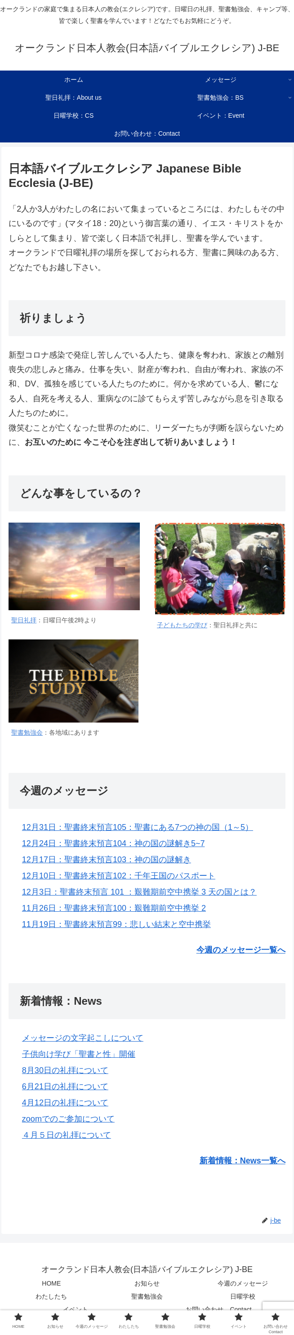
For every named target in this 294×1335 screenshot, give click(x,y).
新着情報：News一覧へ (242, 1160)
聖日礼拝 (23, 620)
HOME (51, 1283)
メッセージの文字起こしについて (82, 1037)
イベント (75, 1309)
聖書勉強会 (27, 732)
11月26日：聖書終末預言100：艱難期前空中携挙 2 (114, 908)
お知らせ (147, 1283)
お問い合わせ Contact (218, 1309)
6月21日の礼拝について (65, 1086)
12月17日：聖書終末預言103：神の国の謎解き (106, 859)
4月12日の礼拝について (65, 1102)
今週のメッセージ (243, 1283)
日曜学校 (242, 1296)
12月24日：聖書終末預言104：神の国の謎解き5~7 (113, 843)
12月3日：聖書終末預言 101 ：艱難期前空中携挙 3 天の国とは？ (139, 891)
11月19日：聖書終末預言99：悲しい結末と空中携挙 (116, 924)
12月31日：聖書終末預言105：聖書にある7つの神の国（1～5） (137, 827)
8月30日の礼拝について (65, 1070)
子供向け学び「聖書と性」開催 (78, 1054)
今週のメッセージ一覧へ (240, 949)
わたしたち (51, 1296)
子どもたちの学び (182, 625)
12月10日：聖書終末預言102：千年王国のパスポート (118, 875)
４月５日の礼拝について (66, 1135)
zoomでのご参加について (68, 1118)
